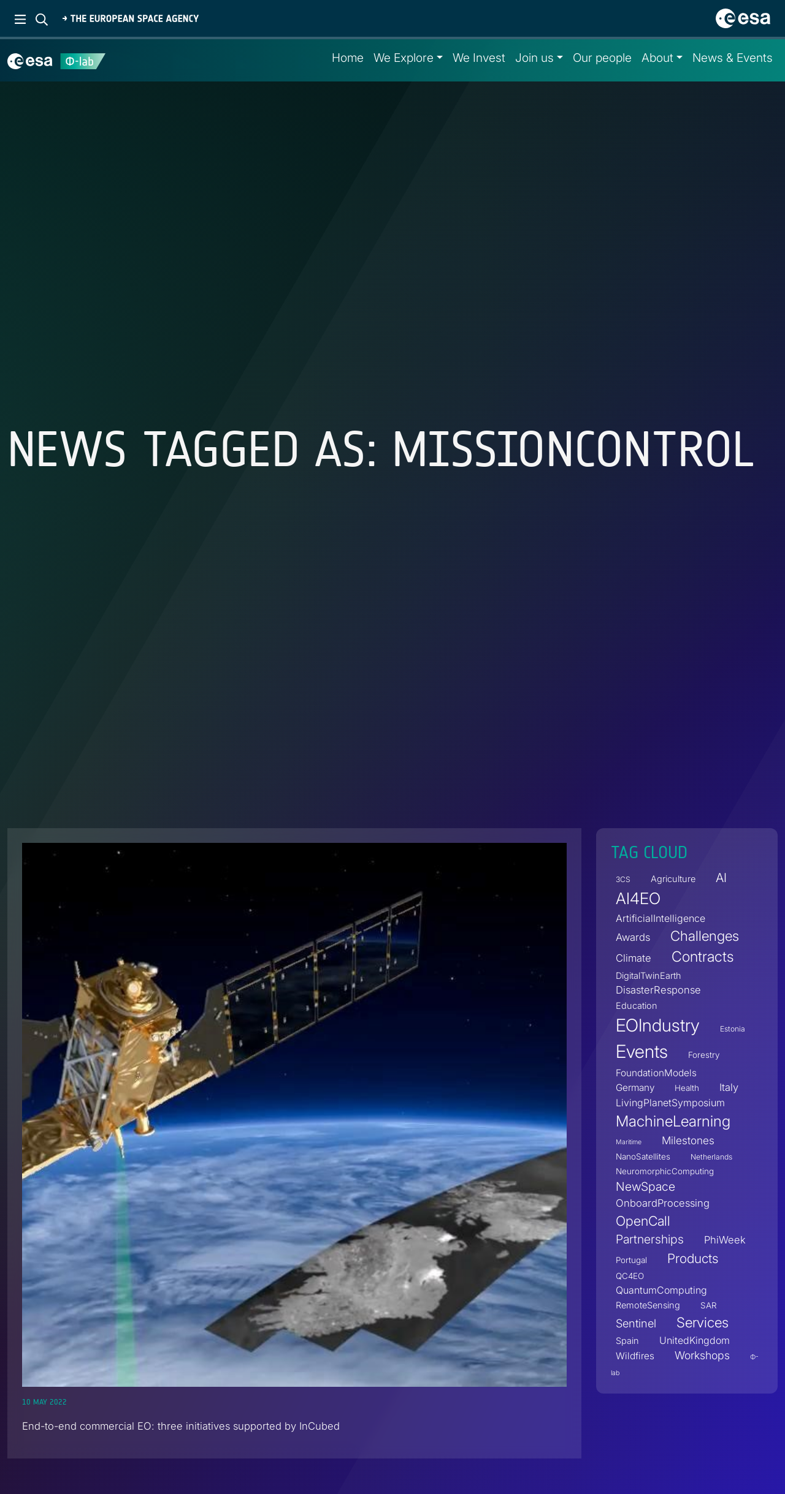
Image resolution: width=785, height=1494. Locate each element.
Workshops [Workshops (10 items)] (702, 1355)
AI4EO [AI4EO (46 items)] (638, 898)
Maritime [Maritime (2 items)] (628, 1142)
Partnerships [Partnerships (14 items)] (650, 1239)
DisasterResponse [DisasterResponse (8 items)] (658, 990)
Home (348, 57)
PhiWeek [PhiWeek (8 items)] (725, 1240)
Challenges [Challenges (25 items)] (704, 935)
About (657, 57)
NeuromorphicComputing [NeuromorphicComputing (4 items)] (665, 1171)
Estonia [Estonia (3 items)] (732, 1028)
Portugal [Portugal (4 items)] (631, 1260)
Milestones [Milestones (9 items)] (688, 1140)
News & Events (732, 57)
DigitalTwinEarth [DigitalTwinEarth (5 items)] (648, 975)
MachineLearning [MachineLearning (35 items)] (673, 1121)
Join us (534, 57)
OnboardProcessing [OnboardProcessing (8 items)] (663, 1203)
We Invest (479, 57)
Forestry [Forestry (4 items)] (703, 1055)
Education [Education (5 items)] (636, 1005)
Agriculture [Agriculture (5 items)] (673, 878)
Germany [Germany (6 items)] (635, 1087)
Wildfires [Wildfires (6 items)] (635, 1356)
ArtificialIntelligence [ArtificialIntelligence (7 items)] (660, 918)
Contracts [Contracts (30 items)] (702, 957)
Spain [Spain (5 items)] (627, 1340)
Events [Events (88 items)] (642, 1051)
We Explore (403, 57)
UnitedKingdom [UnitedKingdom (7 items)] (694, 1340)
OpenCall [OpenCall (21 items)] (643, 1221)
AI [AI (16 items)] (721, 877)
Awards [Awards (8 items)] (633, 937)
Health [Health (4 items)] (687, 1088)
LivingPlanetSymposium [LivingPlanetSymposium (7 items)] (670, 1102)
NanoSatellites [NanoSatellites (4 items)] (643, 1156)
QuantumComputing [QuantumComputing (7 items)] (661, 1290)
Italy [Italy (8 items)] (728, 1087)
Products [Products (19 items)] (692, 1258)
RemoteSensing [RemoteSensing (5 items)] (648, 1305)
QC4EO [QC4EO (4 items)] (630, 1276)
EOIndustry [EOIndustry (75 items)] (658, 1025)
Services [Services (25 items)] (702, 1322)
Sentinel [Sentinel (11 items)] (636, 1323)
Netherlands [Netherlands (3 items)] (711, 1156)
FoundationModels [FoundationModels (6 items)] (656, 1073)
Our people (602, 57)
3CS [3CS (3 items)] (623, 879)
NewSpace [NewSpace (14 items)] (645, 1186)
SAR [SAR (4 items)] (708, 1305)
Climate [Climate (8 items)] (633, 959)
